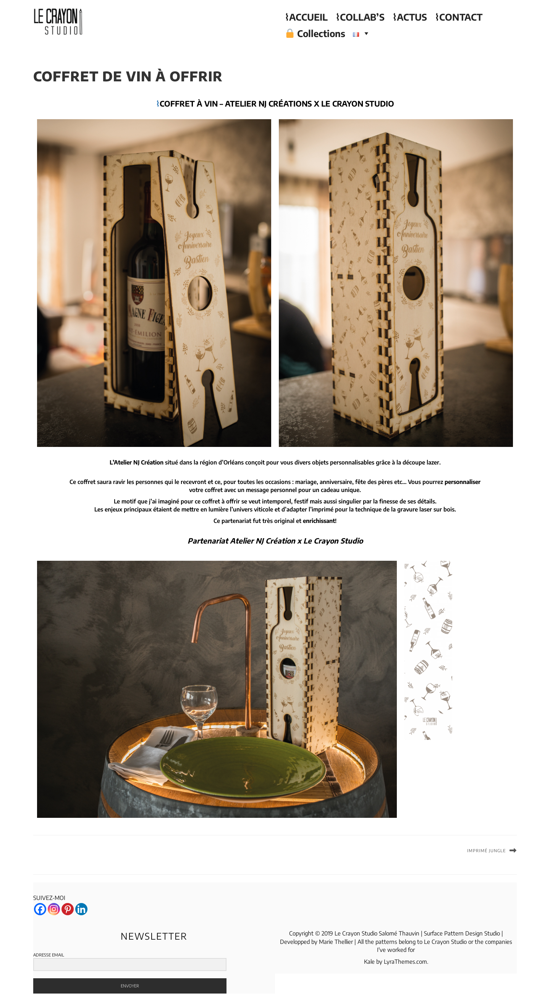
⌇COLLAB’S (360, 17)
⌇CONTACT (458, 17)
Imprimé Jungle (486, 850)
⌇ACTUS (409, 17)
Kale (369, 961)
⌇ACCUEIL (306, 17)
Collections (315, 33)
